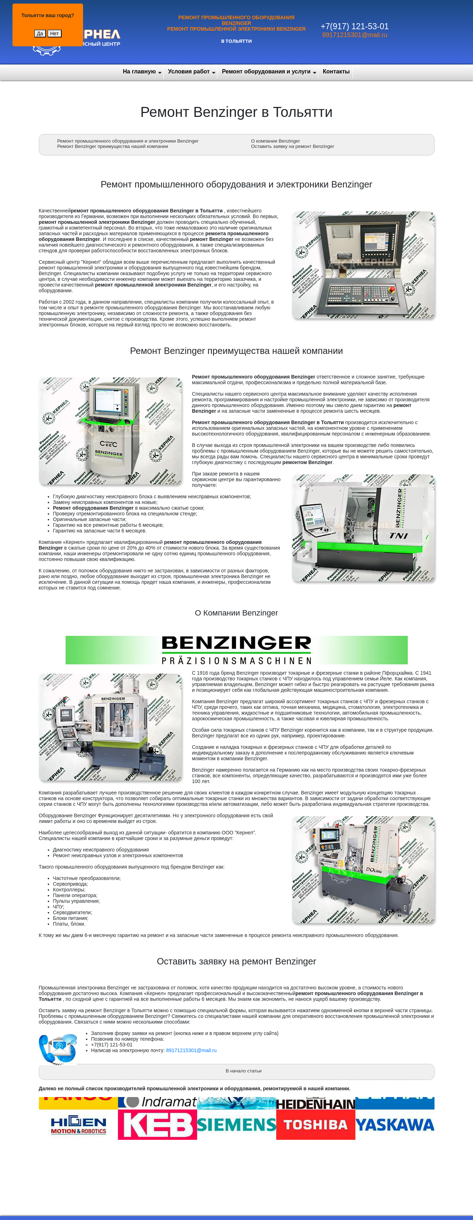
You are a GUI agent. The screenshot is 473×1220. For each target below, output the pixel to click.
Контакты (336, 71)
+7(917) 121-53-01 (355, 26)
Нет (54, 33)
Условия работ (189, 71)
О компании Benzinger (275, 141)
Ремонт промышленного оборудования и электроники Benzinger (128, 141)
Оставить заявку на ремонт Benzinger (292, 146)
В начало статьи (244, 1071)
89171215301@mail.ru (354, 34)
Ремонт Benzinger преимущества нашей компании (112, 146)
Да (40, 33)
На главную (139, 71)
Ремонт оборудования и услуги (266, 71)
